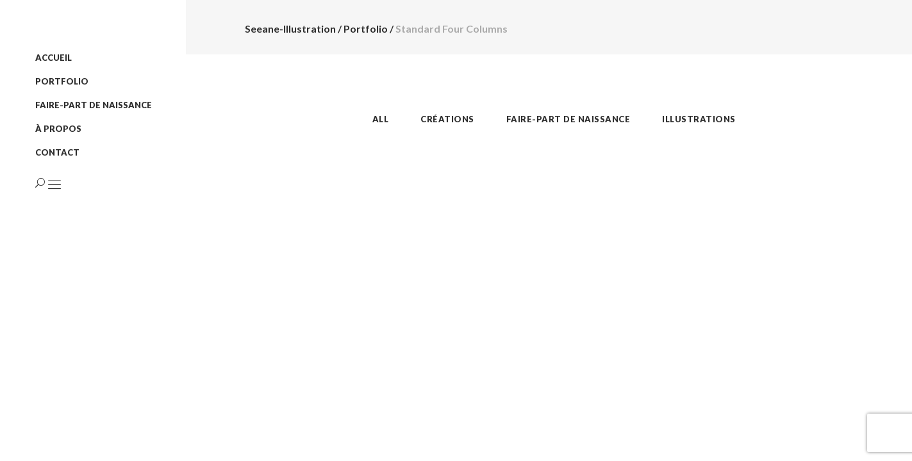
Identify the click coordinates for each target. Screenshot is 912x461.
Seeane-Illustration (290, 29)
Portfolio (366, 29)
